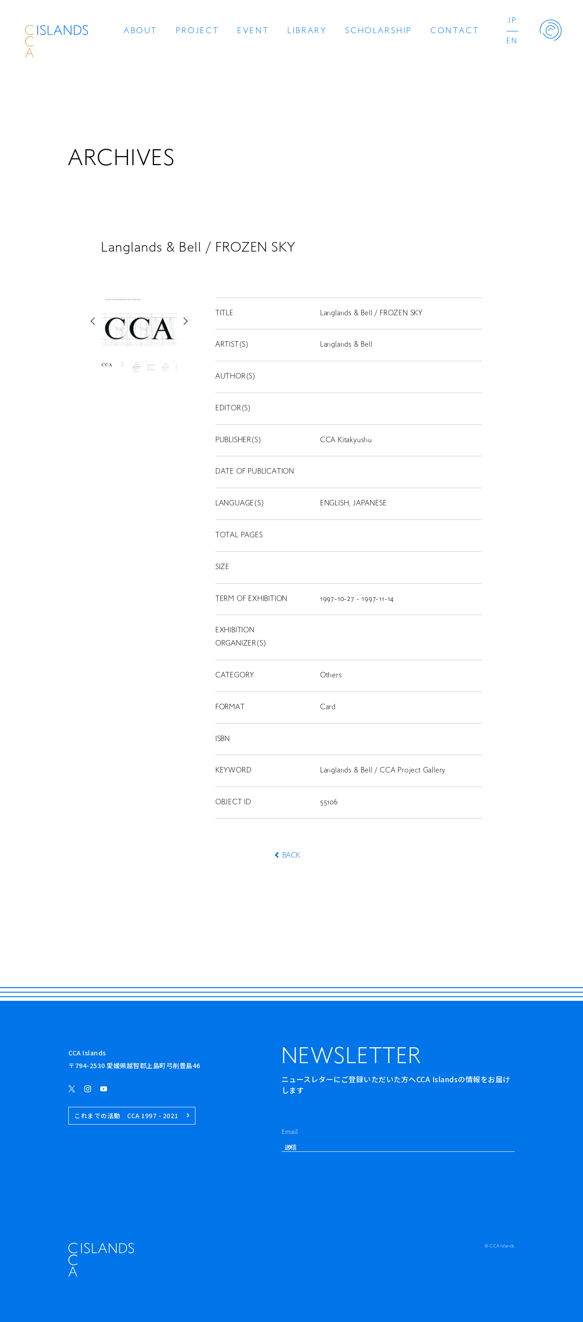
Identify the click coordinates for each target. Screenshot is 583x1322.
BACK (291, 855)
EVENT (253, 31)
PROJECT (197, 31)
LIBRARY (307, 31)
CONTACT (454, 31)
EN (512, 41)
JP (512, 21)
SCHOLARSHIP (378, 31)
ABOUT (141, 31)
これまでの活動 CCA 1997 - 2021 (131, 1115)
